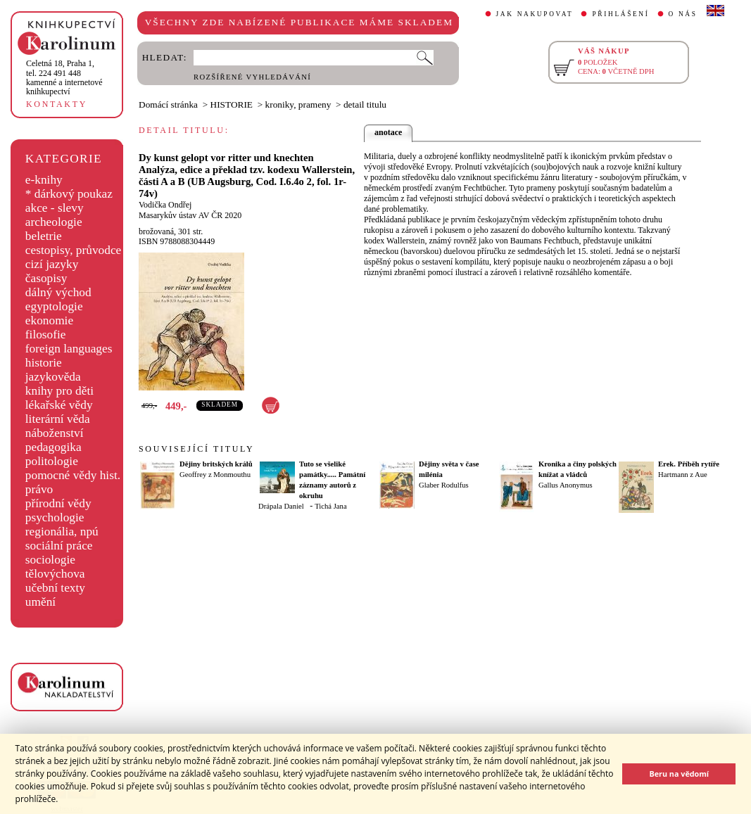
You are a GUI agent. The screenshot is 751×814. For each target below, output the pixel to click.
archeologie (53, 222)
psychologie (54, 517)
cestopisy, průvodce (73, 250)
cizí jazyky (52, 264)
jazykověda (53, 376)
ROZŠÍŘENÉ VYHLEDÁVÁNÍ (252, 77)
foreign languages (69, 348)
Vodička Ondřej (165, 205)
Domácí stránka (168, 104)
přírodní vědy (58, 503)
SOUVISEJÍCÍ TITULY (196, 449)
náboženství (54, 433)
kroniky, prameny (298, 104)
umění (40, 602)
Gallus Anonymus (565, 485)
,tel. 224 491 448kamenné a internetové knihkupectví (64, 77)
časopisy (46, 278)
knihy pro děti (59, 391)
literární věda (57, 419)
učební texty (55, 587)
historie (43, 362)
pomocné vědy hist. (72, 475)
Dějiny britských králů (216, 464)
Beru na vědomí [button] (679, 773)
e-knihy (44, 179)
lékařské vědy (59, 405)
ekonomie (49, 320)
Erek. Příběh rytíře (688, 464)
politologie (51, 461)
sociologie (50, 559)
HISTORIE (231, 104)
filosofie (45, 334)
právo (39, 489)
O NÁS (683, 14)
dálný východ (58, 292)
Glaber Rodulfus (444, 485)
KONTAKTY (56, 104)
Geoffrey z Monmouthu (215, 474)
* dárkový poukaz (69, 194)
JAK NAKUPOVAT (535, 14)
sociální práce (59, 545)
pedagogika (53, 447)
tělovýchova (55, 573)
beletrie (43, 236)
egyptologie (54, 306)
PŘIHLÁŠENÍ (620, 14)
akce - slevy (54, 208)
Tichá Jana (330, 506)
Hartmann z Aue (682, 474)
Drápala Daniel (281, 506)
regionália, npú (62, 531)
